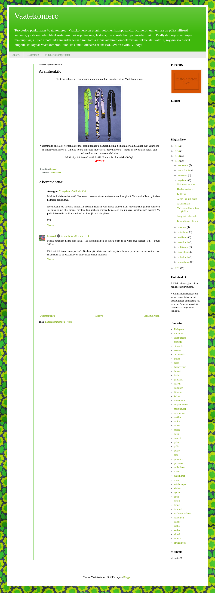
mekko (177, 417)
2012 (177, 161)
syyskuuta (183, 180)
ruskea (177, 471)
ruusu (177, 480)
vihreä (177, 534)
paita (176, 442)
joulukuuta (183, 165)
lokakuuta (183, 175)
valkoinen (179, 517)
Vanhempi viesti (151, 316)
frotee (177, 358)
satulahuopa (180, 484)
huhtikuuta (183, 247)
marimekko (179, 413)
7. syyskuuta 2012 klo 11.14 (75, 236)
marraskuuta (184, 170)
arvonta (178, 350)
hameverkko (180, 367)
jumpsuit (178, 379)
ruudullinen (180, 476)
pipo (176, 455)
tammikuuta (184, 262)
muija (177, 421)
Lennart (51, 236)
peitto (177, 450)
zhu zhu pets (180, 542)
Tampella (178, 346)
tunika (177, 505)
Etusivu (16, 54)
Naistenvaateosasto (186, 184)
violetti (177, 538)
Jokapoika (179, 333)
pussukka (178, 463)
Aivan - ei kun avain (187, 199)
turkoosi (178, 509)
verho (177, 526)
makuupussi (180, 409)
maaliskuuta (184, 252)
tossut (177, 501)
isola (176, 375)
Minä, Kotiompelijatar (57, 54)
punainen (178, 459)
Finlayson (179, 329)
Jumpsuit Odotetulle (187, 216)
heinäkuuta (183, 232)
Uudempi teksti (47, 316)
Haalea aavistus (184, 189)
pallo (176, 446)
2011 (177, 268)
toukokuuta (183, 242)
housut (177, 371)
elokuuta (182, 227)
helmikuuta (183, 257)
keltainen (178, 388)
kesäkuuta (183, 237)
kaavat (177, 383)
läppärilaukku (181, 404)
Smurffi (178, 342)
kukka (177, 396)
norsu (177, 434)
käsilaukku (179, 400)
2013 (177, 156)
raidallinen (179, 467)
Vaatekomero (36, 15)
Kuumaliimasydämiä (187, 221)
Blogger (127, 577)
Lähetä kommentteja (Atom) (59, 321)
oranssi (177, 438)
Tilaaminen (32, 54)
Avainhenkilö (183, 203)
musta (177, 425)
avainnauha (56, 172)
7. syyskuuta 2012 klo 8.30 (72, 191)
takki (176, 496)
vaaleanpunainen (182, 513)
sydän (177, 492)
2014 (177, 151)
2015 (177, 146)
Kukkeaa (181, 194)
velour (177, 522)
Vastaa (50, 225)
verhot (177, 530)
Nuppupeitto (180, 337)
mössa (177, 429)
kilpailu (178, 392)
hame (176, 362)
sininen (177, 488)
